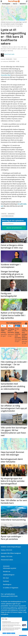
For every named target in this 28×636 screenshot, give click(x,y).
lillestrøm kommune (7, 216)
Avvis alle (4, 633)
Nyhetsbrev (23, 3)
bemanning (11, 213)
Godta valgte (8, 633)
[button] (26, 323)
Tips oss (15, 3)
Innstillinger (13, 633)
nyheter (4, 213)
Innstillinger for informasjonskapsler (23, 635)
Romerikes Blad (5, 75)
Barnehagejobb (6, 3)
